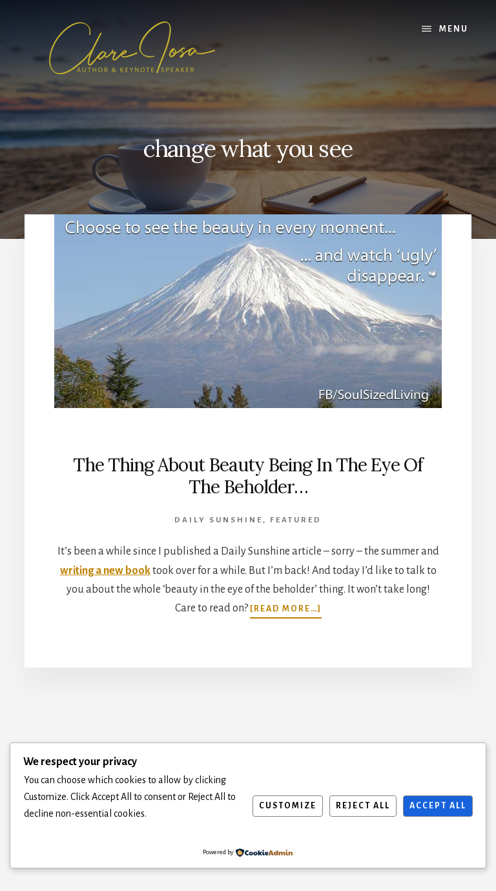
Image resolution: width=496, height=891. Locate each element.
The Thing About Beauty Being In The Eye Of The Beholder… (248, 475)
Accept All (437, 805)
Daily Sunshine (218, 520)
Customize (287, 805)
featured (296, 520)
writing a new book (105, 571)
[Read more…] (286, 609)
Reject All (363, 805)
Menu (453, 29)
